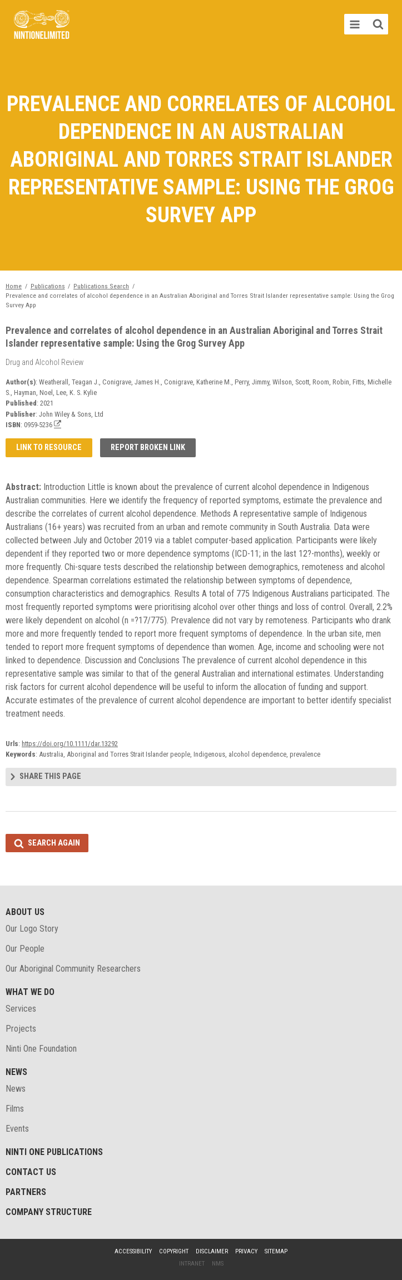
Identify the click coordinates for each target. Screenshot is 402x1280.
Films (15, 1108)
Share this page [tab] (50, 776)
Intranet (192, 1263)
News (16, 1072)
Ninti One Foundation (41, 1048)
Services (21, 1008)
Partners (26, 1192)
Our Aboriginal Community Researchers (73, 968)
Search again (54, 843)
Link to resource (49, 447)
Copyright (173, 1251)
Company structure (49, 1212)
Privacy (246, 1251)
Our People (25, 948)
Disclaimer (212, 1251)
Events (17, 1128)
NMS (218, 1263)
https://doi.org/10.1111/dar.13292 (70, 743)
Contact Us (31, 1172)
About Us (25, 912)
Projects (21, 1028)
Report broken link (148, 447)
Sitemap (276, 1251)
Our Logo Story (32, 928)
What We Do (30, 992)
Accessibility (133, 1251)
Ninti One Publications (54, 1152)
